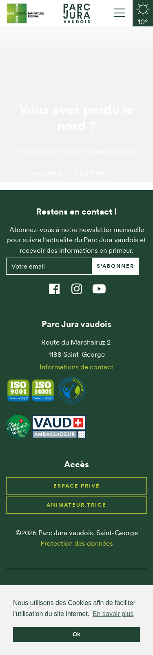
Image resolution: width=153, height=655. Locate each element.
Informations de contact (76, 366)
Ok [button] (76, 634)
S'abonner (115, 265)
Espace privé (76, 485)
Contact (96, 173)
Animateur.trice (76, 504)
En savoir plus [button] (113, 613)
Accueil (47, 173)
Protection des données (76, 543)
